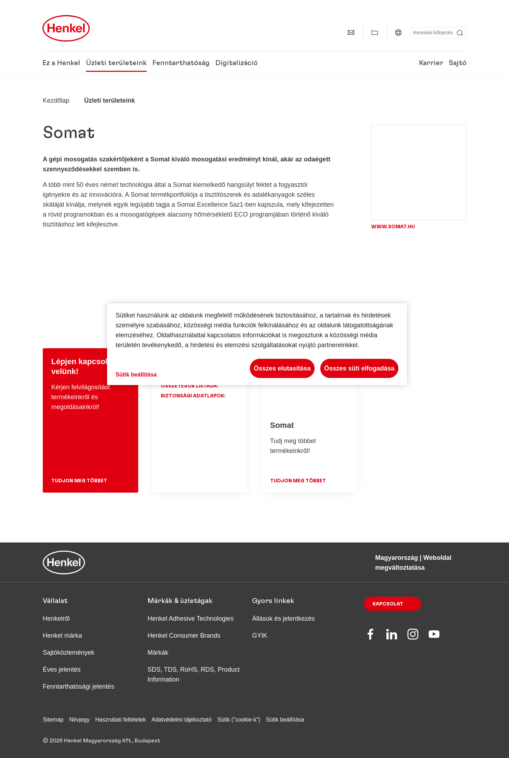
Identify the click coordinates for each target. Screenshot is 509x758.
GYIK (259, 635)
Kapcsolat (388, 604)
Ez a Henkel (61, 63)
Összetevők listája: (189, 386)
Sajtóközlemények (68, 652)
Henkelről (56, 618)
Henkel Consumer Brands (183, 635)
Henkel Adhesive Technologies (190, 618)
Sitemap (53, 720)
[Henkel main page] (66, 28)
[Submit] (460, 33)
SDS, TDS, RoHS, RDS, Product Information (193, 674)
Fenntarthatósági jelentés (78, 686)
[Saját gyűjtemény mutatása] (374, 32)
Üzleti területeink (116, 63)
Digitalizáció (236, 63)
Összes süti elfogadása (359, 368)
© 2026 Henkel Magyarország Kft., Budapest (101, 740)
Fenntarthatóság (181, 63)
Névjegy (79, 720)
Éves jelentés (62, 669)
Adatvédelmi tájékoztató (182, 720)
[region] (257, 344)
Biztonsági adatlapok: (193, 396)
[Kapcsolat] (351, 32)
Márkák (157, 652)
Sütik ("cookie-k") (239, 720)
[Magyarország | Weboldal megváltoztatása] (398, 32)
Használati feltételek (120, 720)
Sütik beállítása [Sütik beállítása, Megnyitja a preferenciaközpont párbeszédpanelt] (136, 375)
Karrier (431, 63)
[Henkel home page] (56, 100)
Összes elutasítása (282, 368)
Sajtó (458, 63)
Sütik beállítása (285, 720)
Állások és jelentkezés (283, 618)
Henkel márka (62, 635)
